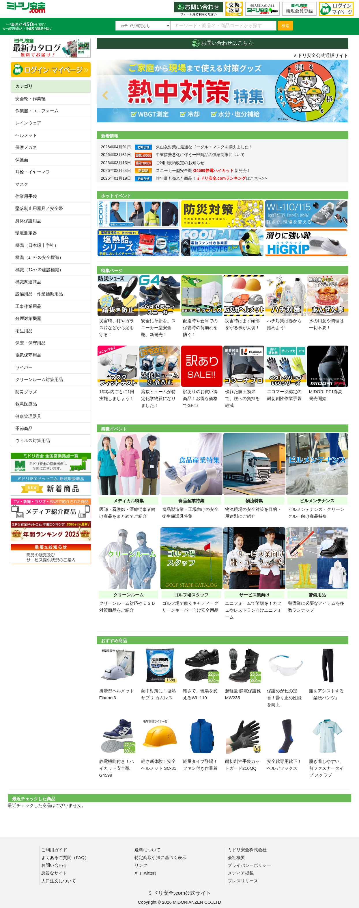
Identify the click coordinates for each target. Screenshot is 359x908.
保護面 (21, 159)
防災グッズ (26, 391)
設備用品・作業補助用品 (39, 293)
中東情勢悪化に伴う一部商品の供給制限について (200, 154)
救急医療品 (26, 403)
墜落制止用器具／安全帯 (39, 208)
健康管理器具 (28, 416)
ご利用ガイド (54, 849)
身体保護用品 (28, 220)
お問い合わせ (54, 865)
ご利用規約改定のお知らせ (180, 162)
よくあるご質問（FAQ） (65, 857)
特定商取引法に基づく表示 (160, 857)
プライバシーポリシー (249, 865)
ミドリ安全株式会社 (247, 849)
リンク (140, 865)
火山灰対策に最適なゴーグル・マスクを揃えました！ (204, 147)
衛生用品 (24, 330)
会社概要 (236, 857)
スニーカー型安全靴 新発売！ (203, 170)
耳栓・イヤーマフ (32, 171)
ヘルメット (26, 135)
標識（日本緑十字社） (37, 245)
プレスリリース (243, 880)
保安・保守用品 (30, 342)
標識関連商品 (28, 281)
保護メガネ (26, 147)
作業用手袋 (26, 196)
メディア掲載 (241, 873)
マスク (21, 184)
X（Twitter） (146, 873)
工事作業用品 (28, 306)
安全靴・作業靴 (30, 98)
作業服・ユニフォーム (37, 110)
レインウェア (28, 122)
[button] (115, 91)
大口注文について (58, 880)
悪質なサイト (54, 873)
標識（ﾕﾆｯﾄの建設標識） (39, 269)
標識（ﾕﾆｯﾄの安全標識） (39, 257)
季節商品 (24, 428)
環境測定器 (26, 232)
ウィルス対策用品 (32, 440)
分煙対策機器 (28, 318)
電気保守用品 (28, 354)
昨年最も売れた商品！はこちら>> (211, 178)
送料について (147, 849)
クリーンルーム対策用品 (39, 379)
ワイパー (24, 367)
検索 (285, 25)
